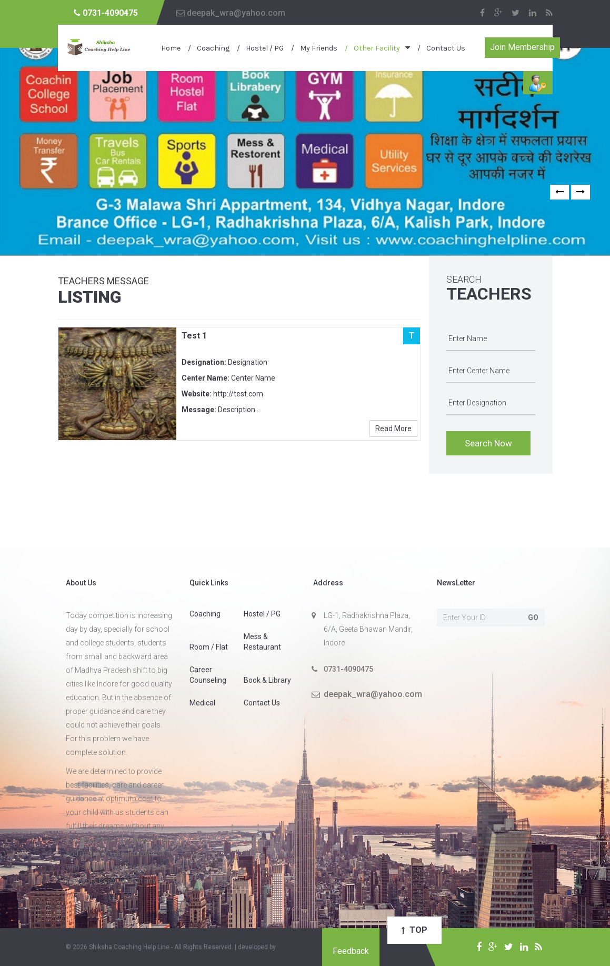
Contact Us (445, 48)
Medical (202, 703)
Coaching (213, 48)
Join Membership (522, 47)
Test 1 (194, 336)
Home (171, 48)
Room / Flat (208, 647)
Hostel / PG (265, 48)
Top (414, 930)
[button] (559, 192)
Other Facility (377, 48)
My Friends (318, 48)
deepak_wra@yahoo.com (230, 13)
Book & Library (267, 680)
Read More (393, 428)
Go (533, 617)
